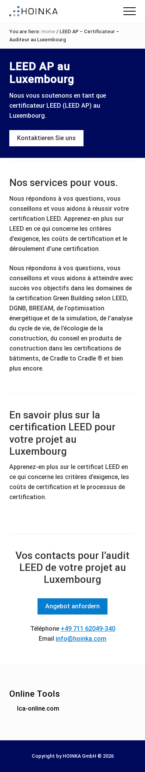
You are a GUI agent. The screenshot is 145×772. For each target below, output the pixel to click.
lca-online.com (38, 708)
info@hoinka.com (81, 638)
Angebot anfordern (72, 606)
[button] (129, 11)
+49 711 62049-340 (88, 628)
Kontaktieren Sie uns (46, 138)
